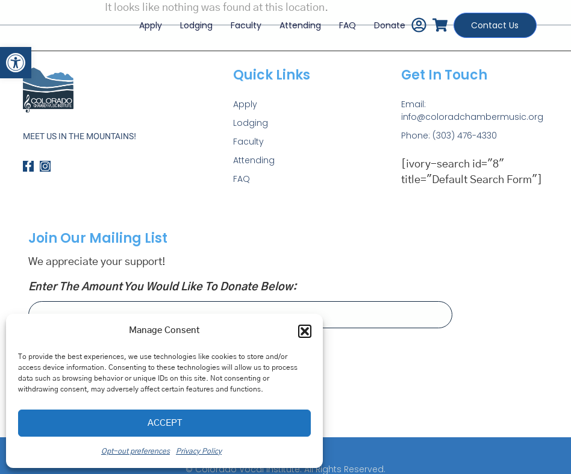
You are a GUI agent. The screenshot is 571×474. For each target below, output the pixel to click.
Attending (292, 20)
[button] (15, 62)
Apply (142, 20)
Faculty (238, 20)
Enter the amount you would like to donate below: (162, 287)
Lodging (188, 20)
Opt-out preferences (135, 451)
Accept (165, 423)
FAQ (339, 20)
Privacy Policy (199, 451)
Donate (382, 20)
